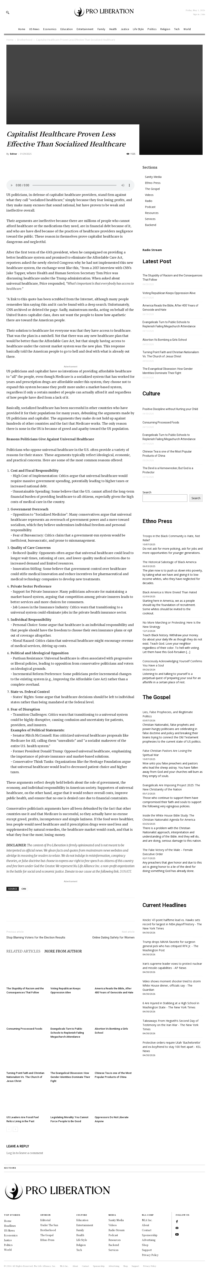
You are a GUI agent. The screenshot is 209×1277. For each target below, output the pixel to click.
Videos (149, 195)
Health (80, 1235)
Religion (81, 1245)
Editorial (45, 1220)
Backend (150, 225)
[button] (7, 12)
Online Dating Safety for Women (113, 937)
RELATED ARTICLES (23, 951)
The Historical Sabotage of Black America (169, 562)
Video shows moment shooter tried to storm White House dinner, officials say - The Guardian (172, 985)
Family (80, 1230)
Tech (79, 1250)
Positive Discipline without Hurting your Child (170, 409)
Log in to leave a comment (24, 1153)
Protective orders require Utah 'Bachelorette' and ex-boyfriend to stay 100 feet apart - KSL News (172, 1047)
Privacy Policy (150, 1255)
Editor (13, 153)
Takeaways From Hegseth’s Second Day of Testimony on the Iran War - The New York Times (170, 1025)
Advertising (148, 1240)
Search (147, 492)
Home (9, 39)
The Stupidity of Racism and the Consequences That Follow (172, 277)
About (145, 1225)
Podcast (150, 207)
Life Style (81, 1240)
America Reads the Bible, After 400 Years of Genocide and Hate (170, 307)
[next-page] (15, 1129)
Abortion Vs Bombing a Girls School (165, 339)
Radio (148, 201)
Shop (145, 1245)
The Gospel (152, 189)
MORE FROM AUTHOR (63, 951)
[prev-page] (8, 1129)
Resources (152, 213)
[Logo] (104, 12)
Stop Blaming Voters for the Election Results (35, 937)
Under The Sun (49, 1225)
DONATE (126, 871)
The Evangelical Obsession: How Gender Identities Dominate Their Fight (70, 1076)
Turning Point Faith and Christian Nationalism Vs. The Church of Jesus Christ (25, 1076)
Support (147, 1250)
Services (150, 219)
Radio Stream (117, 1230)
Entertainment (84, 1225)
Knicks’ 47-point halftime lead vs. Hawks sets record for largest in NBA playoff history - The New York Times (172, 924)
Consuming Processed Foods (24, 1028)
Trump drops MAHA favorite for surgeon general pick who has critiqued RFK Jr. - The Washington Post (170, 946)
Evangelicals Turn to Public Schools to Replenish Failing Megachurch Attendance (67, 1032)
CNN (23, 888)
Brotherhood (24, 39)
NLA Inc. (147, 1220)
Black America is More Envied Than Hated (170, 592)
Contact (146, 1230)
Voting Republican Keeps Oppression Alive (169, 293)
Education (82, 1220)
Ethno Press (153, 183)
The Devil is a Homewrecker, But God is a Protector (168, 470)
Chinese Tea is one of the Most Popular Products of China (167, 453)
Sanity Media (153, 177)
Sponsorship (149, 1235)
